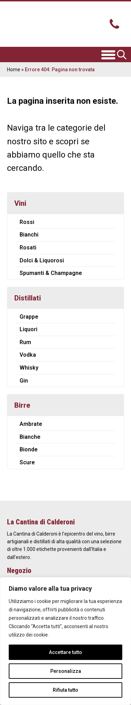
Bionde (29, 449)
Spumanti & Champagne (51, 273)
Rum (25, 342)
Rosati (28, 247)
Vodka (28, 354)
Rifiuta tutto (65, 690)
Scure (27, 462)
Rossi (27, 222)
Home (13, 69)
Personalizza (65, 671)
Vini (20, 203)
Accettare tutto (65, 652)
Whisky (29, 367)
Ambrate (31, 424)
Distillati (27, 298)
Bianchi (29, 234)
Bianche (30, 437)
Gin (24, 380)
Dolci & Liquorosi (42, 260)
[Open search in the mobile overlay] (122, 54)
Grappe (29, 316)
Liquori (28, 329)
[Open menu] (108, 54)
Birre (22, 405)
